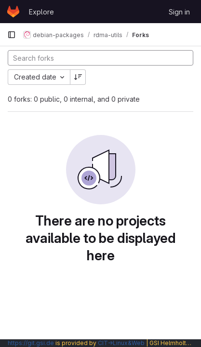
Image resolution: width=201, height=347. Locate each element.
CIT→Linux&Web (121, 343)
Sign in (179, 12)
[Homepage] (13, 11)
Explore (41, 12)
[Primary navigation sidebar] (11, 34)
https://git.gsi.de (31, 343)
